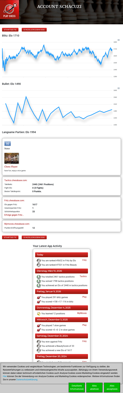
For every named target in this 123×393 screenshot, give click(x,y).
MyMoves (82, 313)
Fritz (84, 260)
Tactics (83, 276)
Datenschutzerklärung (26, 379)
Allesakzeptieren (112, 387)
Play (84, 297)
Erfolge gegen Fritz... (14, 215)
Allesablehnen (94, 387)
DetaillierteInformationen (77, 387)
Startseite (10, 30)
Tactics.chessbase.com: (15, 180)
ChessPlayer (11, 166)
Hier (5, 376)
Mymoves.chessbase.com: (17, 224)
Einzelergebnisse (34, 30)
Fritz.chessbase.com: (14, 200)
